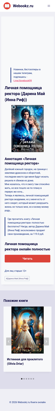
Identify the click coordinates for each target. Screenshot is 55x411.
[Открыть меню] (48, 6)
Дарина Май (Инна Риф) (17, 278)
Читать (27, 258)
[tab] (21, 379)
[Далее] (46, 341)
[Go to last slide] (8, 341)
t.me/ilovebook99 (22, 80)
